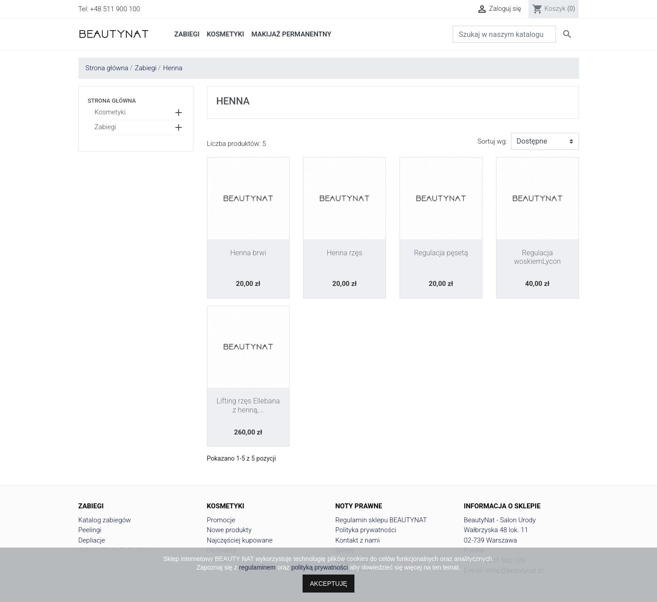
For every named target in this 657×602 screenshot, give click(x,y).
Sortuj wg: (492, 141)
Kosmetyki (110, 112)
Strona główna (112, 100)
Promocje (221, 520)
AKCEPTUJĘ (328, 583)
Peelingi (89, 530)
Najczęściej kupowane (240, 540)
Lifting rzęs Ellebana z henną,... (248, 405)
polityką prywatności (319, 567)
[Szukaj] (504, 34)
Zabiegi (105, 127)
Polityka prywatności (365, 530)
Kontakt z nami (357, 540)
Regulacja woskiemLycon (537, 257)
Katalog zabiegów (104, 520)
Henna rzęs (345, 253)
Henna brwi (248, 253)
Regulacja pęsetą (441, 253)
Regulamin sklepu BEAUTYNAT (381, 520)
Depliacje (92, 540)
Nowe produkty (229, 530)
